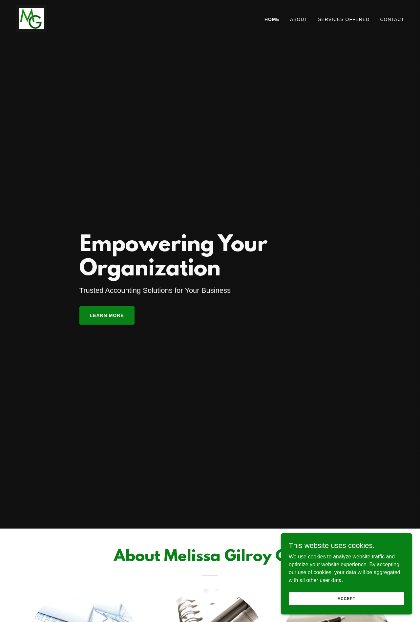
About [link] (298, 19)
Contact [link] (392, 19)
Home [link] (272, 19)
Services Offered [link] (343, 19)
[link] (31, 18)
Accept (346, 598)
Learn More (107, 315)
